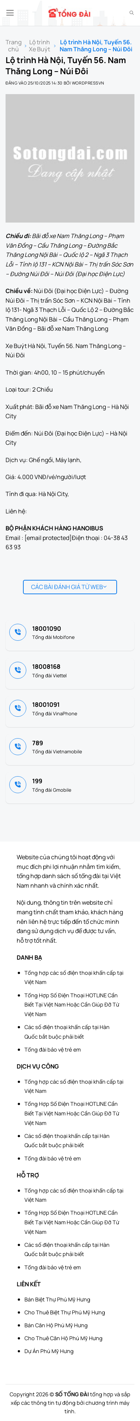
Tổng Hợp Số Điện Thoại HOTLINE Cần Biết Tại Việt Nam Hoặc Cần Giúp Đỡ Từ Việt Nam (71, 1005)
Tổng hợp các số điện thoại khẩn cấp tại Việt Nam (73, 977)
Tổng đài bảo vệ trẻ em (52, 1049)
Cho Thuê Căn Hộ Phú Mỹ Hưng (63, 1338)
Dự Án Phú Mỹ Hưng (49, 1351)
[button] (10, 13)
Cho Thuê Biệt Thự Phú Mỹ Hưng (64, 1312)
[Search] (131, 13)
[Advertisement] (103, 1384)
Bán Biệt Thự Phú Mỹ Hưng (57, 1299)
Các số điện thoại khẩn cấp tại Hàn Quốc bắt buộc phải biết (67, 1031)
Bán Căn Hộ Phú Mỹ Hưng (56, 1325)
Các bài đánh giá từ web (69, 587)
